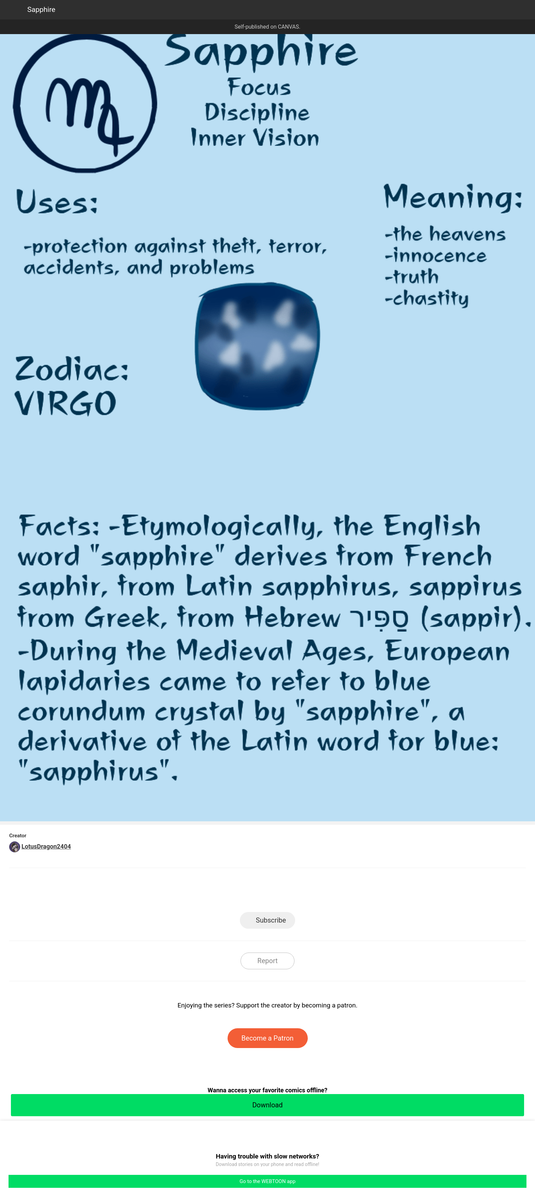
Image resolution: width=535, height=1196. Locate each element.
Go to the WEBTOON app (267, 1181)
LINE (206, 892)
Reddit (329, 892)
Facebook (237, 892)
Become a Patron (268, 1038)
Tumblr (298, 892)
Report (267, 961)
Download (267, 1105)
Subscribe (271, 920)
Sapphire (41, 9)
